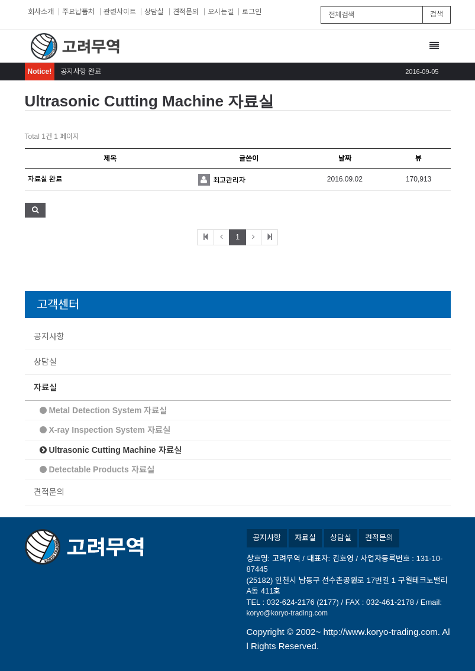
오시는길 (221, 12)
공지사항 (49, 336)
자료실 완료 (45, 179)
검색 (436, 14)
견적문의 (186, 12)
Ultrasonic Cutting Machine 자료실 (111, 450)
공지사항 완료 (80, 71)
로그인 (251, 12)
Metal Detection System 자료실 (103, 410)
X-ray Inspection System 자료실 (105, 430)
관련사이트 (120, 12)
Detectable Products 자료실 (97, 469)
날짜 (344, 158)
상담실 (154, 12)
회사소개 (41, 12)
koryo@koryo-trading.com (287, 613)
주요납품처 (78, 12)
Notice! (40, 71)
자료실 (45, 387)
